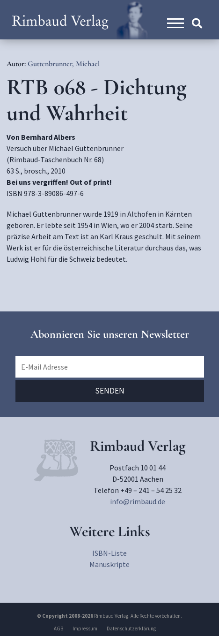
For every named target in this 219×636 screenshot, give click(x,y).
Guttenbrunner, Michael (64, 63)
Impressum (85, 628)
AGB (58, 628)
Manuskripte (109, 564)
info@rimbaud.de (137, 501)
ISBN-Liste (109, 553)
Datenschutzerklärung (131, 628)
